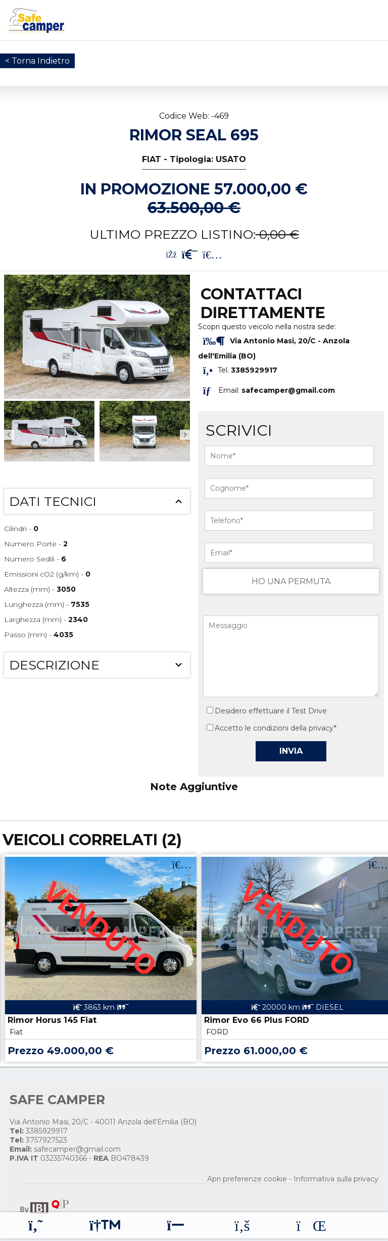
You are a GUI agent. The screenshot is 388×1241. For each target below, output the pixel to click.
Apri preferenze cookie (247, 1178)
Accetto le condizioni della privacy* (275, 728)
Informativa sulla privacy (336, 1178)
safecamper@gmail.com (288, 390)
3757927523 (38, 1140)
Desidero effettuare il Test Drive (267, 710)
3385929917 (39, 1130)
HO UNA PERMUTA (291, 581)
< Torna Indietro (37, 61)
